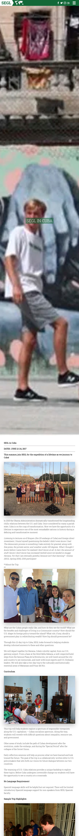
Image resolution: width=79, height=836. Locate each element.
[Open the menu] (73, 2)
